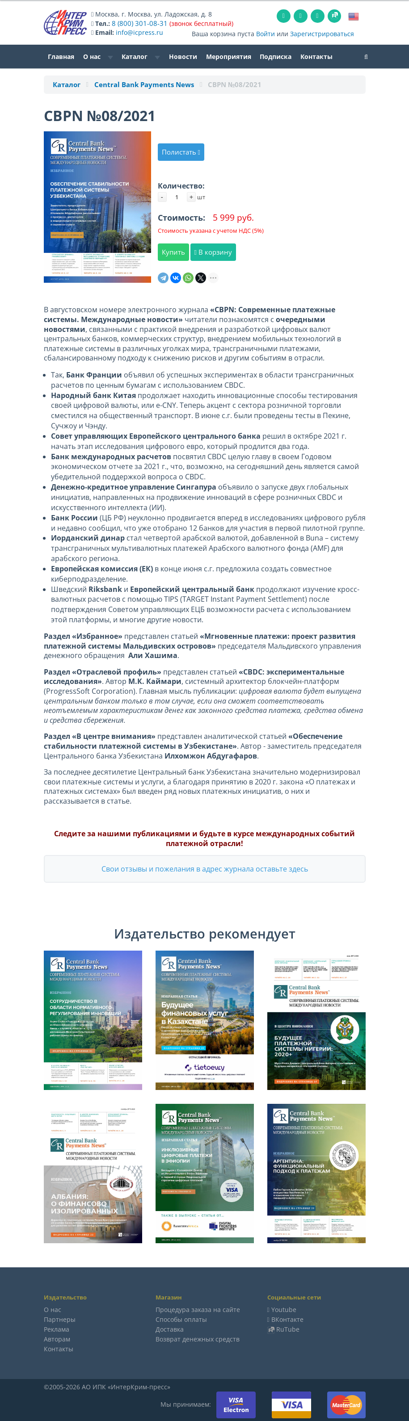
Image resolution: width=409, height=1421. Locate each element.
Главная (61, 56)
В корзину (213, 251)
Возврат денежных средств (198, 1338)
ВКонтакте (287, 1319)
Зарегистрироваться (322, 33)
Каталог (141, 56)
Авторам (57, 1338)
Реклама (56, 1329)
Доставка (170, 1329)
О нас (98, 56)
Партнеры (60, 1319)
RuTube (287, 1329)
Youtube (283, 1309)
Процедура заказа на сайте (198, 1309)
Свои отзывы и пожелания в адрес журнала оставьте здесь (204, 868)
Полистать (181, 151)
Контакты (316, 56)
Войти (265, 33)
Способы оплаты (181, 1319)
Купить (173, 251)
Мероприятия (228, 56)
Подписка (275, 56)
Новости (183, 56)
